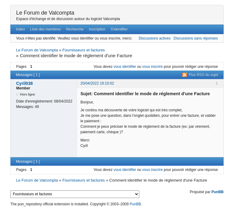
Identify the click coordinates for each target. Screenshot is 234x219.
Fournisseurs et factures (83, 50)
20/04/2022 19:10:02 (97, 83)
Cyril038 (24, 83)
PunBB (217, 192)
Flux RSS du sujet (203, 75)
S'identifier (119, 29)
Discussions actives (155, 38)
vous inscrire (152, 66)
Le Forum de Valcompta (45, 13)
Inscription (97, 29)
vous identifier (125, 66)
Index (20, 29)
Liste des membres (45, 29)
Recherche (75, 29)
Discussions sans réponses (196, 38)
